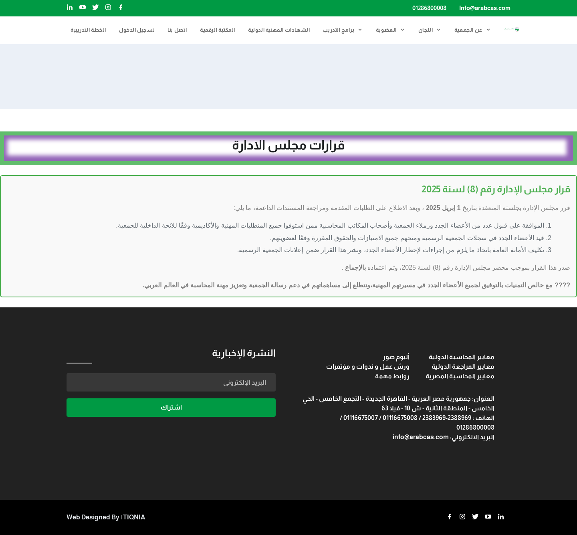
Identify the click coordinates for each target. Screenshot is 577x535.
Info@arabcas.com (484, 7)
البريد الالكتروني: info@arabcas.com (443, 437)
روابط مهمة (392, 376)
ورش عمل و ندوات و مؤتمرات (368, 366)
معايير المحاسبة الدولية (461, 356)
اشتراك (171, 407)
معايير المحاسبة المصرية (460, 376)
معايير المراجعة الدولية (463, 366)
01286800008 (429, 7)
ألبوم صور (396, 356)
